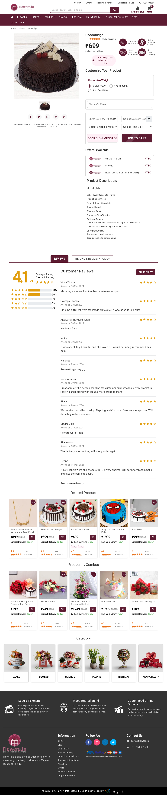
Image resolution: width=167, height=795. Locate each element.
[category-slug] (21, 28)
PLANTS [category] (63, 17)
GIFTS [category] (134, 17)
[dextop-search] (114, 10)
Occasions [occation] (16, 22)
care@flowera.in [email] (138, 740)
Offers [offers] (89, 3)
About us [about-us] (62, 764)
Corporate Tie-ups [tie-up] (126, 3)
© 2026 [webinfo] (46, 791)
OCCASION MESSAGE (102, 138)
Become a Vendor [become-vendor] (104, 3)
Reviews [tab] (59, 258)
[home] (11, 17)
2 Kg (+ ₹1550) (98, 90)
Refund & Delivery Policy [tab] (92, 258)
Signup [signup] (141, 12)
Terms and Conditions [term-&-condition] (68, 760)
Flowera (55, 791)
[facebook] (30, 117)
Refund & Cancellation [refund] (68, 756)
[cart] (150, 9)
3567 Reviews (109, 39)
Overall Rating (45, 277)
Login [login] (134, 12)
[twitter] (114, 742)
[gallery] (44, 106)
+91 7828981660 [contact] (138, 747)
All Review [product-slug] (145, 272)
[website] (22, 6)
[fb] (89, 742)
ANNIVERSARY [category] (93, 17)
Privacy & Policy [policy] (65, 752)
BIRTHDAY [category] (77, 17)
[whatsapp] (47, 117)
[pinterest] (56, 117)
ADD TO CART (136, 138)
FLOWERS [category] (22, 17)
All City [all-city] (61, 741)
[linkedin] (64, 117)
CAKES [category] (35, 17)
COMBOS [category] (49, 17)
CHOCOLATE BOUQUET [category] (117, 17)
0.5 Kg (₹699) (97, 86)
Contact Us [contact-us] (63, 749)
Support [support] (77, 3)
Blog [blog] (60, 745)
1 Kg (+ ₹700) (118, 86)
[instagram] (98, 742)
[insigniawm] (114, 791)
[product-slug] (31, 28)
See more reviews (72, 483)
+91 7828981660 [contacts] (146, 3)
